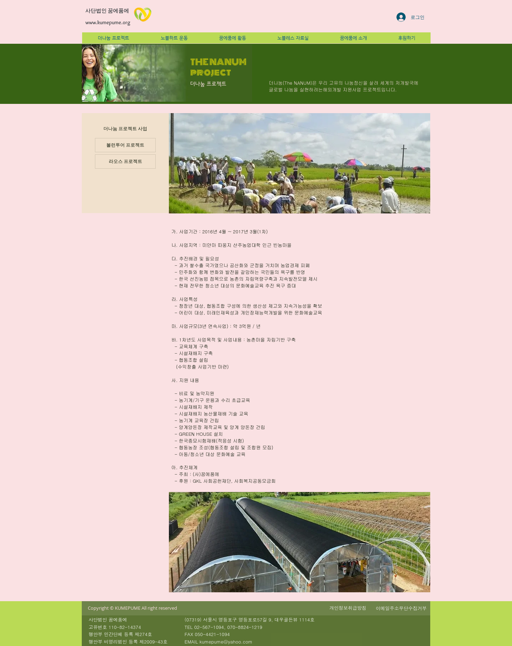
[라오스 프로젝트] (125, 161)
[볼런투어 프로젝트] (125, 145)
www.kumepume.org (107, 22)
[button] (348, 608)
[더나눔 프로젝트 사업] (125, 129)
